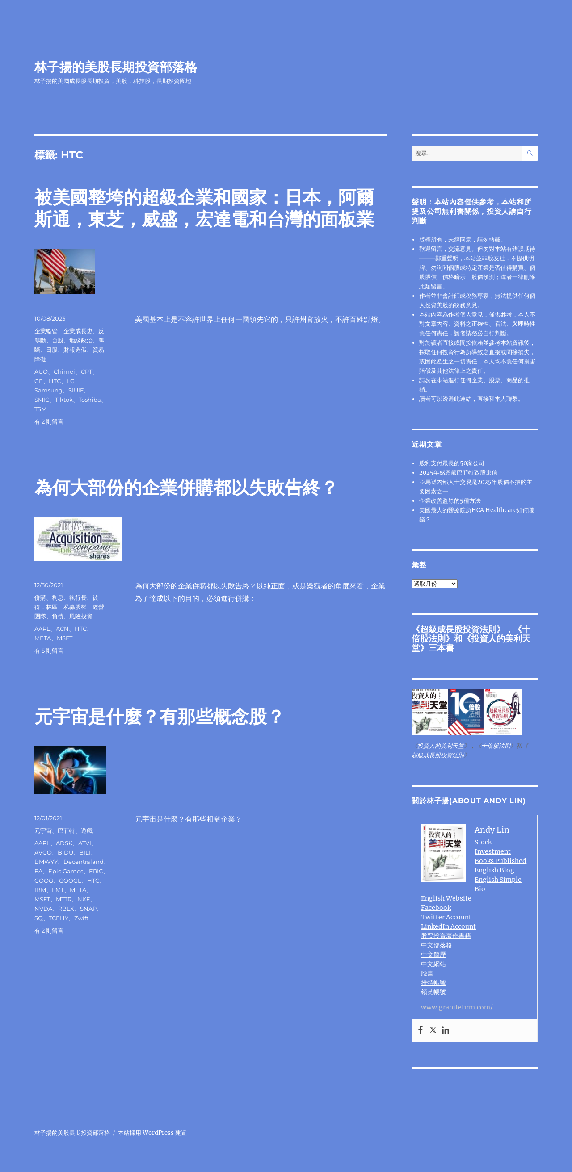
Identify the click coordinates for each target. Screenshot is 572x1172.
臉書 (427, 973)
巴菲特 (66, 830)
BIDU (65, 852)
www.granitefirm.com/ (457, 1007)
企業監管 (46, 330)
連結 (465, 399)
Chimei (64, 371)
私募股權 (75, 606)
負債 (57, 616)
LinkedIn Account (448, 926)
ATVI (84, 843)
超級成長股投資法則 (458, 629)
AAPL (42, 628)
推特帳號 (433, 983)
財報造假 (75, 349)
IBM (40, 889)
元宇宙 (43, 830)
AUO (41, 371)
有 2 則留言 (48, 421)
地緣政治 (81, 340)
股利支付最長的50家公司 (451, 463)
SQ (38, 918)
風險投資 (81, 616)
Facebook (436, 908)
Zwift (81, 918)
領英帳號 (433, 992)
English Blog (494, 870)
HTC (55, 380)
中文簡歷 (433, 955)
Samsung (48, 390)
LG (71, 380)
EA (38, 871)
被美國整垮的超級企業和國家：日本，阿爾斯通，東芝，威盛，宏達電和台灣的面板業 (204, 208)
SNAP (88, 908)
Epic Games (65, 871)
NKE (83, 899)
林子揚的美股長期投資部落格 (115, 67)
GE (38, 380)
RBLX (66, 908)
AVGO (43, 852)
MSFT (64, 638)
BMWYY (46, 861)
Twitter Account (446, 917)
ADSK (64, 843)
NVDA (43, 908)
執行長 (78, 597)
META (42, 638)
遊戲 (87, 830)
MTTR (64, 899)
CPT (86, 371)
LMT (58, 889)
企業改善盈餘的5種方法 (450, 501)
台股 (57, 340)
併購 (40, 597)
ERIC (96, 871)
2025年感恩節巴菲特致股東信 (458, 472)
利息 (57, 597)
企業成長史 (78, 330)
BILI (85, 852)
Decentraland (83, 861)
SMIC (41, 399)
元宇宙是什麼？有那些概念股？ (159, 716)
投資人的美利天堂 (471, 643)
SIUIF (76, 390)
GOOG (43, 880)
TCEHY (58, 918)
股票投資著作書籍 (446, 936)
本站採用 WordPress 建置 (152, 1133)
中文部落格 (436, 945)
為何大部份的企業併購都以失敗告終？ (186, 487)
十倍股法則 (495, 746)
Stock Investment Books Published (500, 851)
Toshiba (90, 399)
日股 (52, 349)
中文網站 (433, 964)
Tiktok (64, 399)
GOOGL (70, 880)
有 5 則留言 (48, 650)
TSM (40, 409)
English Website (446, 898)
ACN (62, 628)
